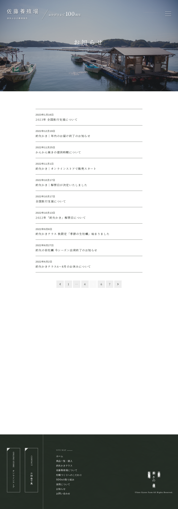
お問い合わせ (63, 493)
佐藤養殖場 (23, 11)
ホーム (59, 456)
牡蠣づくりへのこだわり (69, 475)
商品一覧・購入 (64, 461)
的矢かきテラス (64, 465)
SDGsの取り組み (65, 479)
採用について (63, 484)
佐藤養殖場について (66, 470)
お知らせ (61, 489)
